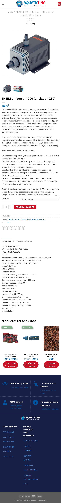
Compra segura (27, 458)
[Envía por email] (15, 228)
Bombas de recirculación (23, 219)
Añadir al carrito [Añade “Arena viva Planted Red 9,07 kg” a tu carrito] (52, 364)
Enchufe (5, 199)
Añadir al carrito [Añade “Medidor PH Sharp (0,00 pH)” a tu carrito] (32, 364)
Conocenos (8, 432)
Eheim (38, 15)
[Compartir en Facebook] (7, 228)
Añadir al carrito (25, 207)
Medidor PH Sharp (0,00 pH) (31, 355)
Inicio (10, 12)
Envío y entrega (28, 448)
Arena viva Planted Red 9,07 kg (51, 355)
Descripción (6, 241)
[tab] (6, 241)
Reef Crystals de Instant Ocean (10, 355)
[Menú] (3, 3)
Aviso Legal (8, 457)
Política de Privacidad (8, 439)
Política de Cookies (8, 449)
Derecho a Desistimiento (30, 467)
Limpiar (57, 195)
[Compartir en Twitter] (11, 228)
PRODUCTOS (22, 12)
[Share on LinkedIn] (23, 228)
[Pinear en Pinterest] (19, 228)
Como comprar (31, 441)
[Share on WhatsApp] (3, 228)
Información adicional (22, 241)
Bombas (35, 12)
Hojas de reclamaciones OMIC (31, 479)
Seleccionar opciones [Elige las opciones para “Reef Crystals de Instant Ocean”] (11, 364)
